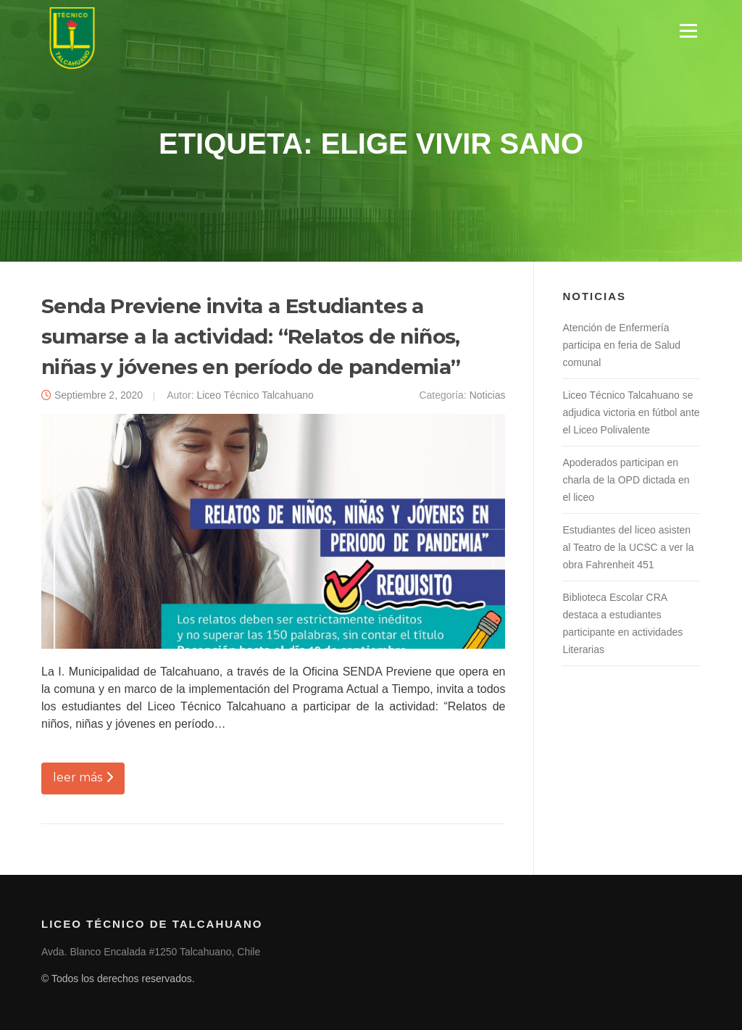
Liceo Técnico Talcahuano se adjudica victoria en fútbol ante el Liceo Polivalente (630, 412)
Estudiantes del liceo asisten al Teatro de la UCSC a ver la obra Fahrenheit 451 (627, 547)
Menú (688, 31)
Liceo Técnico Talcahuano (254, 395)
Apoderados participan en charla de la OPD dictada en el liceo (625, 480)
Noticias (488, 395)
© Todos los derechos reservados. (118, 978)
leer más (83, 777)
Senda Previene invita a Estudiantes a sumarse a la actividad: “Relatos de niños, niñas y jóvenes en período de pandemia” (251, 336)
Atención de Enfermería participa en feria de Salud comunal (621, 345)
